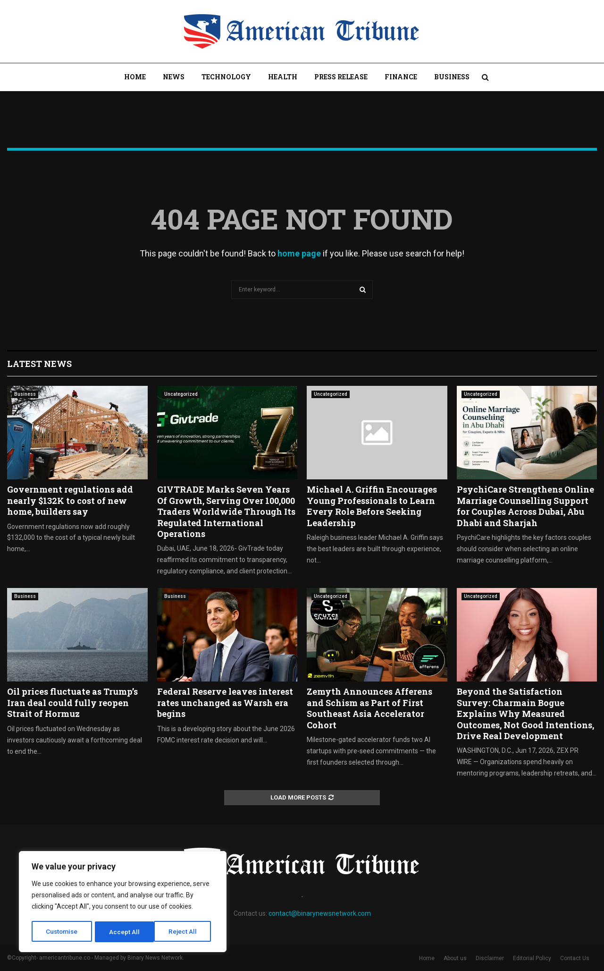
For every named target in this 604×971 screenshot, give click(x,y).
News (174, 76)
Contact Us (574, 958)
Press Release (341, 76)
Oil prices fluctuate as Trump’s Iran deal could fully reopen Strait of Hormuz (72, 702)
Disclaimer (490, 958)
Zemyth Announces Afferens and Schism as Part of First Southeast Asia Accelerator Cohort (369, 708)
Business (452, 76)
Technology (226, 76)
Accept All (184, 932)
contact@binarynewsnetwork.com (319, 913)
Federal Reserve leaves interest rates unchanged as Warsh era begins (225, 702)
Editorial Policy (532, 958)
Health (282, 76)
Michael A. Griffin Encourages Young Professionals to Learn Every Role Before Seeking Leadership (372, 506)
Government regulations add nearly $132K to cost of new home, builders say (70, 500)
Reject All (124, 932)
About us (455, 958)
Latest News (39, 363)
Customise (62, 932)
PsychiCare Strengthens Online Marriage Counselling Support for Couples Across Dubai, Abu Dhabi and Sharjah (525, 506)
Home (135, 76)
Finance (401, 76)
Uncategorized (181, 394)
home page (299, 253)
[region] (122, 902)
